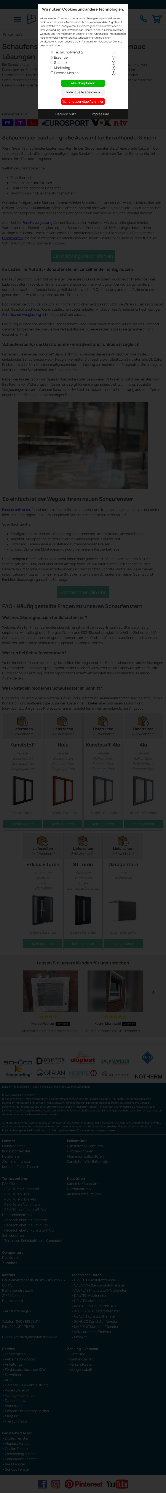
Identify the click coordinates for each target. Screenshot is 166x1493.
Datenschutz (65, 114)
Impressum (100, 114)
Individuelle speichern (83, 92)
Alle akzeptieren (83, 83)
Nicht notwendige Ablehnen (83, 101)
